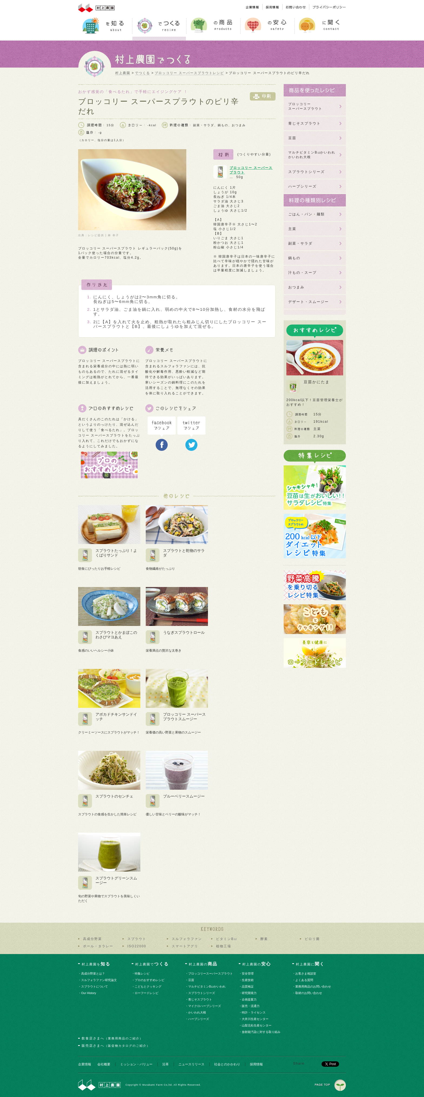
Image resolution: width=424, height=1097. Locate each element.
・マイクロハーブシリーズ (205, 1006)
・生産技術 (248, 980)
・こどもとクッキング (148, 986)
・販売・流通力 (251, 1006)
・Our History (89, 993)
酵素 (264, 939)
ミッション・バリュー (136, 1064)
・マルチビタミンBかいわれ (207, 986)
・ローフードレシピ (146, 993)
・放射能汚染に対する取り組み (261, 1031)
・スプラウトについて (95, 986)
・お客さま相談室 (306, 973)
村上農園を (96, 964)
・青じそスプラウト (200, 999)
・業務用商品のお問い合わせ (313, 986)
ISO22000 (136, 946)
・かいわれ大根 (197, 1012)
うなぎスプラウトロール (184, 632)
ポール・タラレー (98, 946)
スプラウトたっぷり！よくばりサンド (116, 552)
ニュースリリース (191, 1064)
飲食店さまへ (112, 1038)
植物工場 (223, 946)
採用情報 (256, 1064)
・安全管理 (248, 973)
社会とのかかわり (227, 1064)
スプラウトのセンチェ (114, 796)
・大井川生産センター (255, 1019)
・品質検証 (248, 986)
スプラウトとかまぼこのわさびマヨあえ (116, 634)
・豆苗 (191, 980)
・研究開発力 (249, 993)
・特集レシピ (142, 973)
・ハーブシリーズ (199, 1019)
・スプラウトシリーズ (202, 993)
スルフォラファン (187, 939)
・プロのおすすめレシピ (149, 980)
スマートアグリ (185, 946)
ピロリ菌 (312, 939)
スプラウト (136, 939)
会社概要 (103, 1064)
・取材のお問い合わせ (309, 993)
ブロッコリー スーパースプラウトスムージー (184, 716)
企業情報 (84, 1064)
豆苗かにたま (317, 382)
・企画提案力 (249, 999)
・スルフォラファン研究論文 (99, 980)
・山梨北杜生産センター (256, 1025)
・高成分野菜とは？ (93, 973)
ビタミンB (226, 939)
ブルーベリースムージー (184, 796)
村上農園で (152, 964)
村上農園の (203, 964)
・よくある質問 (304, 980)
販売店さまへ (116, 1046)
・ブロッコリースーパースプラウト (211, 973)
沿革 (165, 1064)
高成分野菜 (92, 939)
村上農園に (310, 964)
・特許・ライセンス (254, 1012)
